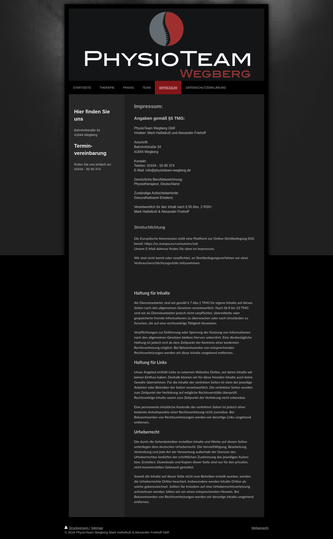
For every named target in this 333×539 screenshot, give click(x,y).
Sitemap (97, 528)
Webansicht (259, 528)
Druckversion (77, 528)
